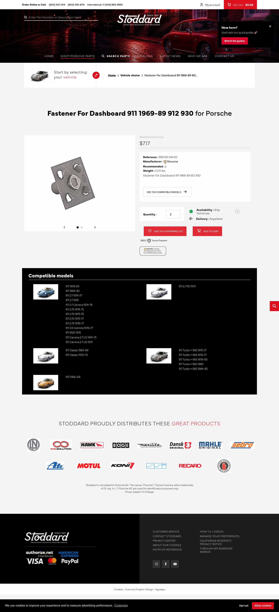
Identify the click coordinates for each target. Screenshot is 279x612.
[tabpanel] (80, 185)
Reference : (150, 159)
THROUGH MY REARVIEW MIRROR (214, 550)
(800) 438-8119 (76, 4)
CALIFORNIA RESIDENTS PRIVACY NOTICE (214, 542)
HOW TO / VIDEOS (210, 531)
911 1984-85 (73, 291)
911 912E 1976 (73, 332)
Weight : (149, 172)
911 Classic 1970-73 (77, 355)
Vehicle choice (130, 75)
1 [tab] (78, 229)
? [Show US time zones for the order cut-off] (237, 213)
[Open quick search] (274, 306)
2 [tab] (82, 229)
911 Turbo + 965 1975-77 (192, 350)
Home (49, 56)
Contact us (224, 56)
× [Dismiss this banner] (270, 26)
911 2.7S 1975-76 (75, 314)
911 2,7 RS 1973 (187, 286)
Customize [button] (121, 605)
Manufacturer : (153, 163)
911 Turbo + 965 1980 (191, 364)
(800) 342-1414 (57, 4)
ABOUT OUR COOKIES (165, 545)
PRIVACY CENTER (162, 540)
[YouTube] (173, 564)
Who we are (198, 56)
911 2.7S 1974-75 (75, 309)
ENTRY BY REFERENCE (165, 549)
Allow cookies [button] (263, 605)
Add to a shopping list (165, 233)
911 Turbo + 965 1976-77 (193, 355)
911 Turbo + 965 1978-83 (193, 359)
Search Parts (116, 56)
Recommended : (153, 168)
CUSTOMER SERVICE (164, 531)
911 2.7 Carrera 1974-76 (79, 304)
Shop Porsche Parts (78, 56)
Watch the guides (234, 40)
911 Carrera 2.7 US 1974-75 (81, 337)
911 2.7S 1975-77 (75, 318)
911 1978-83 (72, 286)
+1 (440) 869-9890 (112, 4)
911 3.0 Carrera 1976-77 (79, 328)
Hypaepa (160, 591)
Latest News (170, 56)
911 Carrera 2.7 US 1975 (79, 342)
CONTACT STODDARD (165, 536)
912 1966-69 (73, 377)
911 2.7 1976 (72, 300)
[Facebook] (163, 564)
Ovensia (129, 591)
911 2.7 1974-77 (74, 295)
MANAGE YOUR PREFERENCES (218, 536)
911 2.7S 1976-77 (75, 323)
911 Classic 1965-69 (77, 350)
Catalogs (145, 56)
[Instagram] (154, 564)
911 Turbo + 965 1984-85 (193, 368)
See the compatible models (167, 194)
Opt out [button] (243, 605)
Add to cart (208, 233)
